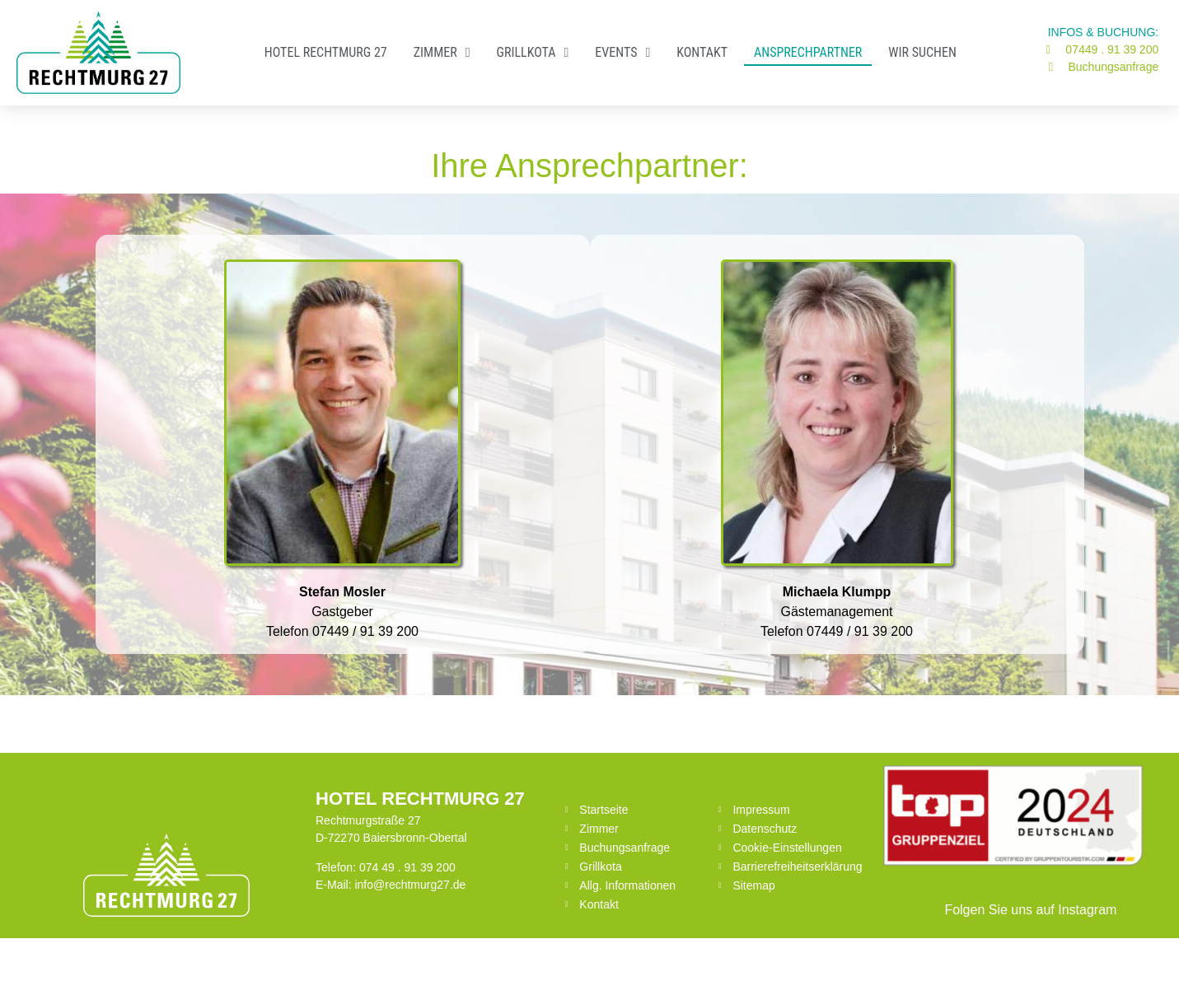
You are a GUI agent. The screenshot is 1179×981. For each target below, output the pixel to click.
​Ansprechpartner (808, 52)
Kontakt (702, 52)
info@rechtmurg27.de (410, 884)
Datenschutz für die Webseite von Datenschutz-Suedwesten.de (871, 953)
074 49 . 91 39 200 (407, 867)
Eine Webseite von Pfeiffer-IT (307, 953)
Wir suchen (922, 52)
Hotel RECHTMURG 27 (325, 52)
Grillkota (532, 53)
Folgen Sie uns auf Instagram (1030, 910)
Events (622, 53)
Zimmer (442, 53)
